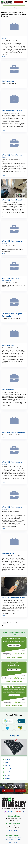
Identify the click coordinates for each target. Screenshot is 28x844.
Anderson (7, 765)
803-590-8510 (13, 842)
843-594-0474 (13, 830)
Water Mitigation (8, 345)
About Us (9, 7)
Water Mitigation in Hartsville (12, 200)
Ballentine (7, 775)
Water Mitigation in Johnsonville (13, 432)
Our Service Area (14, 736)
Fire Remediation (8, 81)
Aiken (6, 762)
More (3, 56)
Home (3, 7)
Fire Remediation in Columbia (12, 110)
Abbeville (7, 759)
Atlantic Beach (9, 772)
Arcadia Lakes (8, 768)
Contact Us (7, 790)
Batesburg (7, 778)
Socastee (5, 38)
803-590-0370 (18, 2)
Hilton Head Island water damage (13, 598)
